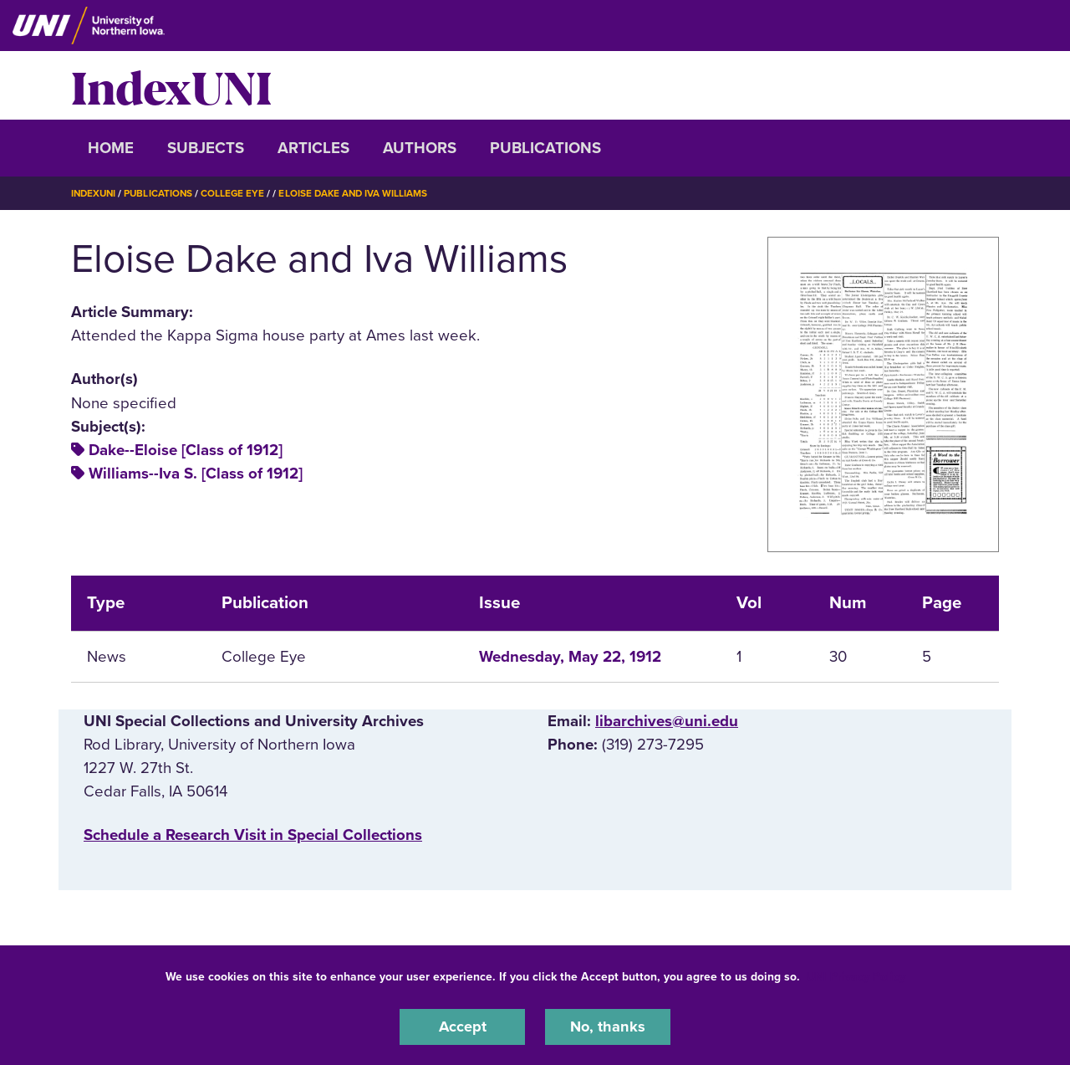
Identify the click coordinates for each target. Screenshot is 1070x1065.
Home (111, 148)
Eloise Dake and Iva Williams (361, 193)
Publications (545, 148)
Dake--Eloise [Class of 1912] (186, 450)
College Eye (238, 193)
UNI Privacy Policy (856, 976)
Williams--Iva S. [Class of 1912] (196, 473)
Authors (419, 148)
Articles (313, 148)
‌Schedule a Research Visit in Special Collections (253, 835)
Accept (462, 1026)
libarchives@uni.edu (666, 720)
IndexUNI (171, 85)
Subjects (205, 148)
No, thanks (607, 1026)
